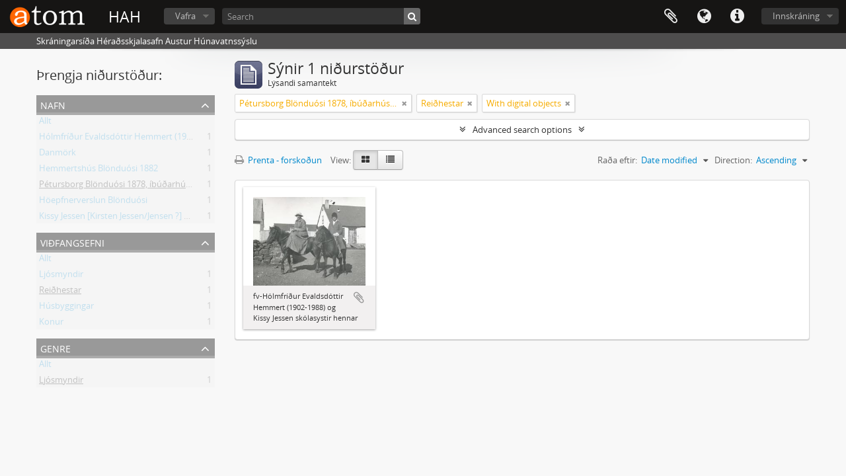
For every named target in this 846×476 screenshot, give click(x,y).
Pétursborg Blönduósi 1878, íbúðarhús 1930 (124, 186)
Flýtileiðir (736, 16)
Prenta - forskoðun (278, 160)
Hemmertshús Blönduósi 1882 (98, 171)
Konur (51, 324)
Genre (55, 347)
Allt (45, 123)
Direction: (733, 160)
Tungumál (703, 16)
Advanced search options (522, 130)
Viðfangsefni (72, 242)
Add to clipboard (358, 297)
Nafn (52, 104)
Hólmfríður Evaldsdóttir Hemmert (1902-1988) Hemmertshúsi (159, 139)
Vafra (185, 16)
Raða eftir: (617, 160)
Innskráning (796, 16)
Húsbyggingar (66, 308)
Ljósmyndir (61, 276)
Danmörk (57, 155)
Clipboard (670, 16)
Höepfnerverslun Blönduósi (93, 202)
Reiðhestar (60, 292)
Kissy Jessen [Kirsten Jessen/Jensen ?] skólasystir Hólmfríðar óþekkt (169, 218)
